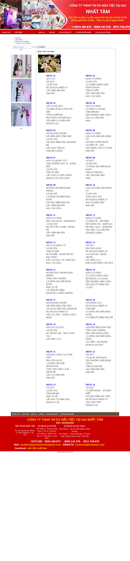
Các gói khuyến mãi (103, 32)
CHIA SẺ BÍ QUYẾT (65, 32)
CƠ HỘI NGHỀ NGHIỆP (83, 32)
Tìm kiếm (42, 47)
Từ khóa (34, 47)
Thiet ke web (61, 452)
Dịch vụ (42, 32)
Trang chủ (6, 32)
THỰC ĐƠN (30, 32)
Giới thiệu (18, 32)
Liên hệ (52, 32)
